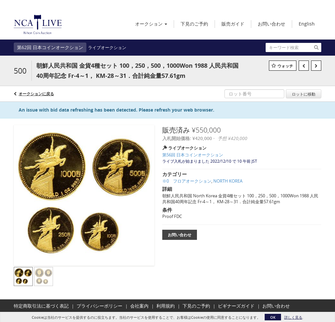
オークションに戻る (36, 94)
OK (272, 317)
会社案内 (139, 306)
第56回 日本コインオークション (192, 155)
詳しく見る (293, 317)
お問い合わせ (179, 235)
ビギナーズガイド (236, 306)
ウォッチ (285, 66)
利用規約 (165, 306)
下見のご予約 (196, 306)
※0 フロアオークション (186, 181)
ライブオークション (107, 47)
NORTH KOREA (227, 181)
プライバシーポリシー (99, 306)
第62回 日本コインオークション (50, 47)
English (307, 24)
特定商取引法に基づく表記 (41, 306)
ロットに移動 (303, 94)
